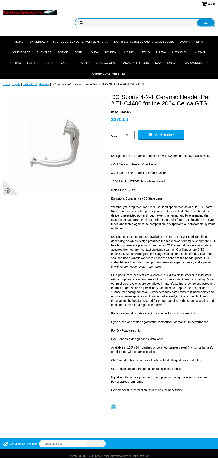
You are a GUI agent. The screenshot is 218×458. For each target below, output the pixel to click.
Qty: (114, 135)
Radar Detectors (135, 63)
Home (19, 41)
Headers (44, 84)
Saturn (32, 63)
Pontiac (15, 63)
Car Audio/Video (197, 63)
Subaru (66, 63)
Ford (78, 52)
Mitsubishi (180, 52)
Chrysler (44, 52)
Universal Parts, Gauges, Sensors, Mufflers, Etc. (69, 41)
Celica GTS (30, 84)
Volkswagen (105, 63)
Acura (185, 41)
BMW (199, 41)
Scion (49, 63)
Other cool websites (109, 73)
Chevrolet (21, 52)
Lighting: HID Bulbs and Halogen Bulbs (144, 41)
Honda (94, 52)
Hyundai (111, 52)
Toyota (83, 63)
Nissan (200, 52)
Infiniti (129, 52)
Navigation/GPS (166, 63)
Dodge (63, 52)
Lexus (145, 52)
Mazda (161, 52)
